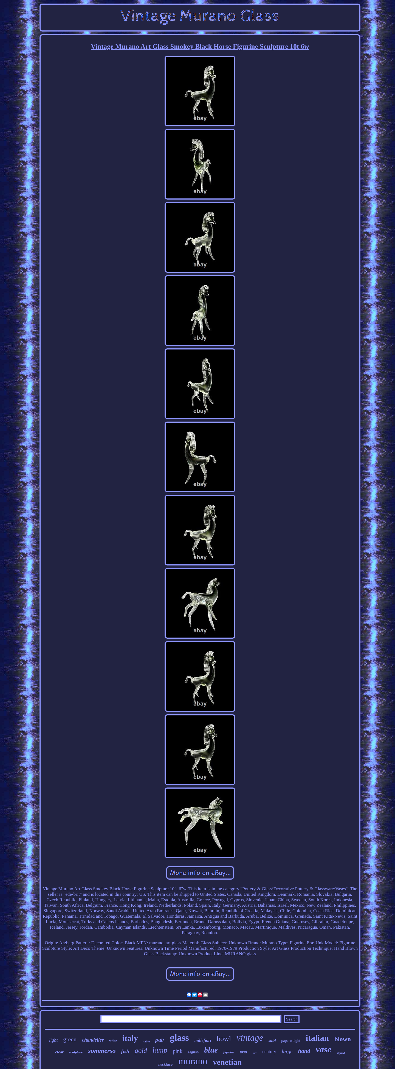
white (113, 1041)
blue (211, 1050)
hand (304, 1051)
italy (130, 1038)
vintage (249, 1038)
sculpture (76, 1052)
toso (243, 1052)
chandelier (93, 1040)
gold (141, 1050)
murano (192, 1061)
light (53, 1040)
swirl (272, 1041)
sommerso (102, 1050)
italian (317, 1038)
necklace (165, 1064)
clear (59, 1052)
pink (178, 1051)
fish (125, 1051)
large (287, 1051)
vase (323, 1049)
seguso (193, 1052)
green (70, 1039)
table (146, 1041)
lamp (160, 1050)
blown (342, 1039)
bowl (224, 1039)
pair (159, 1040)
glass (179, 1038)
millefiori (202, 1040)
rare (255, 1052)
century (269, 1051)
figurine (228, 1052)
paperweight (290, 1041)
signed (341, 1052)
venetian (227, 1062)
